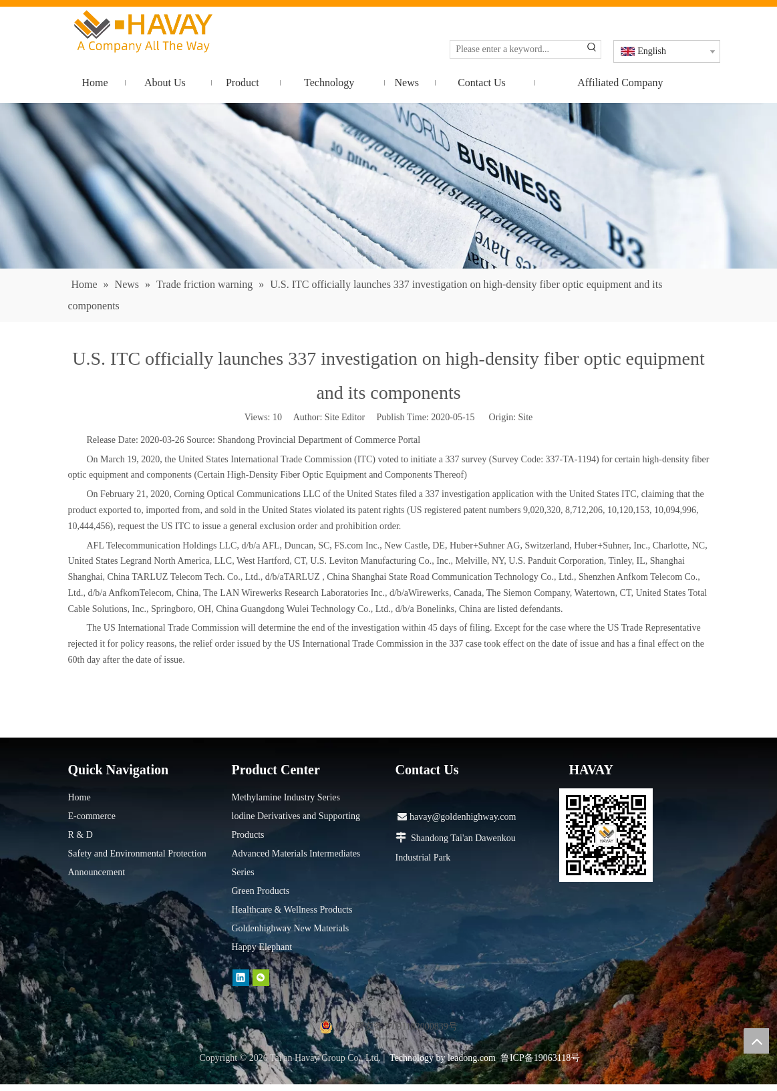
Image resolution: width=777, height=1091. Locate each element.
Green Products (261, 891)
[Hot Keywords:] (592, 49)
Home (79, 797)
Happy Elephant (262, 947)
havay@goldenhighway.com (457, 817)
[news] (388, 186)
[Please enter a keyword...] (516, 49)
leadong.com (472, 1058)
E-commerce (92, 816)
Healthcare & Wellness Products (292, 910)
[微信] (261, 977)
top (756, 1041)
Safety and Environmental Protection (137, 853)
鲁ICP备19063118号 (540, 1058)
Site (525, 417)
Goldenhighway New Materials (290, 928)
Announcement (97, 872)
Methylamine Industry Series (286, 797)
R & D (80, 835)
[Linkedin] (240, 977)
